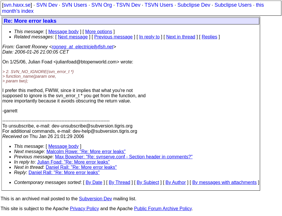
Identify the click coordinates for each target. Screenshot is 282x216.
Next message (73, 36)
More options (98, 31)
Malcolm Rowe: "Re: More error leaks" (86, 151)
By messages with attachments (224, 182)
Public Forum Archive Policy (163, 208)
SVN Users (74, 5)
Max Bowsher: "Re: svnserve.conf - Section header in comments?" (124, 156)
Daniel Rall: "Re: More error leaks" (81, 167)
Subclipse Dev (193, 5)
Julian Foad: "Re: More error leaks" (73, 162)
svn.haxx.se (17, 5)
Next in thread (180, 36)
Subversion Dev (95, 198)
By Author (176, 182)
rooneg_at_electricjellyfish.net (82, 46)
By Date (94, 182)
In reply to (149, 36)
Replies (209, 36)
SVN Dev (46, 5)
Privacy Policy (84, 208)
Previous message (113, 36)
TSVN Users (159, 5)
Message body (63, 31)
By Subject (148, 182)
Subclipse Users (233, 5)
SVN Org (101, 5)
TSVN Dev (128, 5)
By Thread (119, 182)
